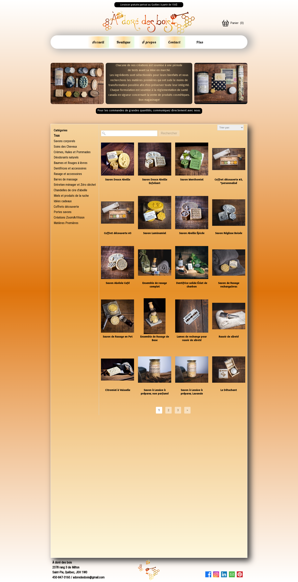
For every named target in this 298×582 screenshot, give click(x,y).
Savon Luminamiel (154, 233)
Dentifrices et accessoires (70, 168)
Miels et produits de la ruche (71, 196)
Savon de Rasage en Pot (117, 336)
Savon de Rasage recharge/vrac (228, 284)
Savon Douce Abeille (117, 179)
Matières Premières (66, 223)
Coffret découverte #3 (117, 233)
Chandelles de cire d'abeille (70, 190)
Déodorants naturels (66, 157)
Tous (57, 135)
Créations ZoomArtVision (69, 217)
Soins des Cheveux (65, 146)
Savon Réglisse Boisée (228, 233)
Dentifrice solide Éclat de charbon (191, 284)
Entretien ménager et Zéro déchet (75, 185)
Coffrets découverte (66, 207)
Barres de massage (66, 179)
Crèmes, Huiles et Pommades (72, 152)
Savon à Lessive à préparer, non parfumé (154, 391)
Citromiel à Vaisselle (117, 390)
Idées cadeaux (63, 201)
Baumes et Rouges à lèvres (70, 163)
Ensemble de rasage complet (154, 284)
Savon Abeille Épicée (191, 233)
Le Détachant (228, 390)
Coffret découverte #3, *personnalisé (229, 181)
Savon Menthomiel (191, 179)
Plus (199, 42)
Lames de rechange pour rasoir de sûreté (192, 338)
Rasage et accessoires (68, 174)
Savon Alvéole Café (118, 283)
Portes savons (62, 212)
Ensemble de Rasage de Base (154, 338)
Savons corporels (64, 141)
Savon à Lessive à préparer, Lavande (192, 391)
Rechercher (169, 133)
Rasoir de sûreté (229, 336)
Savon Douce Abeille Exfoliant (154, 181)
